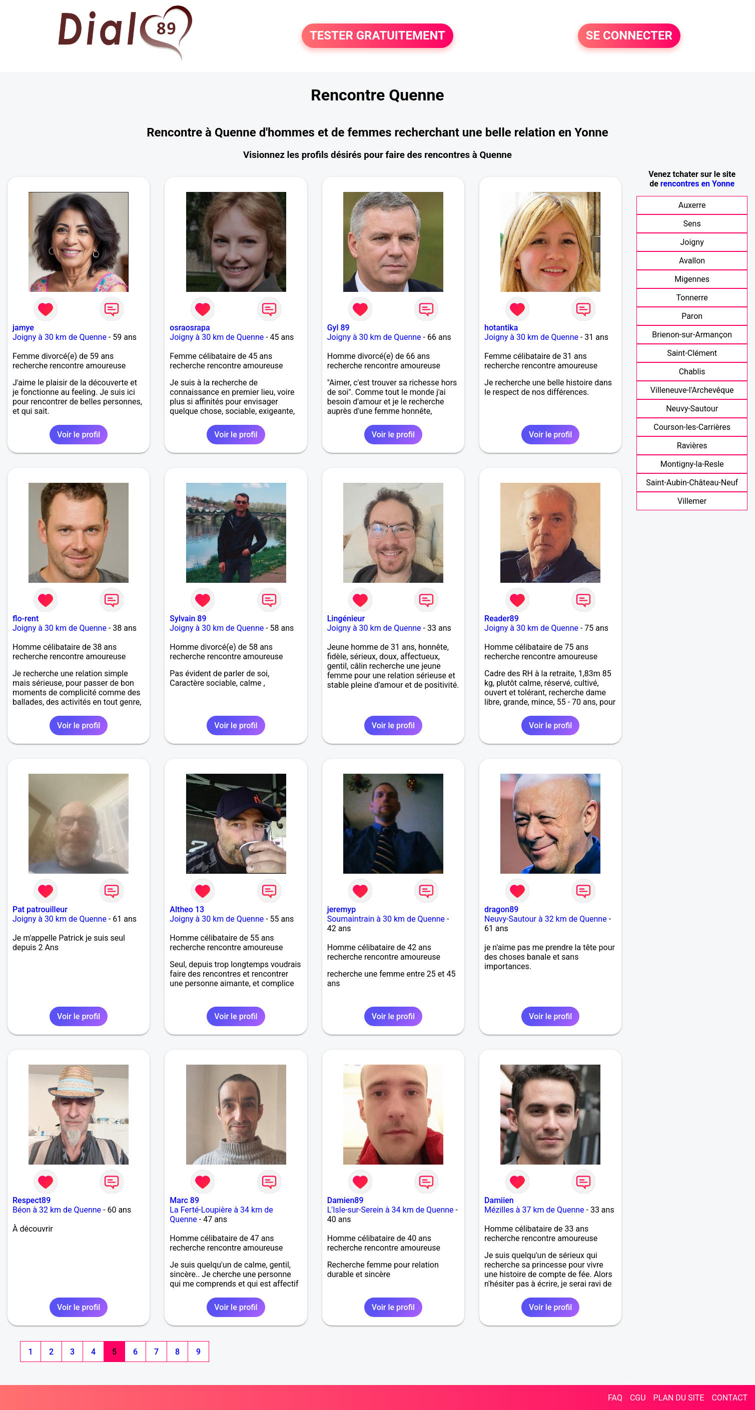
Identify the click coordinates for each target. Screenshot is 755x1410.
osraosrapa (190, 327)
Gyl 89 (338, 327)
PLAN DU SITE (678, 1398)
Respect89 (32, 1200)
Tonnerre (692, 297)
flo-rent (26, 618)
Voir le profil (78, 434)
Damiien (499, 1200)
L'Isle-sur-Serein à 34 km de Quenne (390, 1210)
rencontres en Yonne (697, 183)
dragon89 (501, 909)
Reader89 (501, 618)
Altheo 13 (187, 909)
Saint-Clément (692, 353)
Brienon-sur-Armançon (692, 334)
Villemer (691, 501)
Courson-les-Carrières (691, 427)
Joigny (692, 242)
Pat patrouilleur (40, 909)
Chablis (692, 371)
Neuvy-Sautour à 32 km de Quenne (545, 919)
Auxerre (692, 205)
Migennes (691, 279)
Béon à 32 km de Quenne (57, 1210)
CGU (638, 1398)
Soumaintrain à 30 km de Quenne (386, 919)
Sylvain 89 (188, 618)
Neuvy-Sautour (692, 408)
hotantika (501, 327)
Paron (691, 316)
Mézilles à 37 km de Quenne (534, 1210)
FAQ (615, 1398)
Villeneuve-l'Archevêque (692, 390)
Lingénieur (346, 618)
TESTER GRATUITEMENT (377, 36)
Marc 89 (184, 1200)
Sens (692, 223)
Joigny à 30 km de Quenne (60, 337)
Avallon (692, 260)
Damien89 (345, 1200)
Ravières (692, 445)
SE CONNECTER (629, 36)
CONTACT (729, 1398)
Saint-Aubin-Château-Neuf (692, 482)
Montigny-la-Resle (692, 464)
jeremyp (341, 909)
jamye (23, 327)
